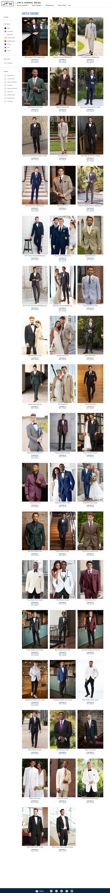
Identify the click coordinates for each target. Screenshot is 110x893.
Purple (9, 44)
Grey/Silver (10, 31)
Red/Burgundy (11, 41)
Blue (8, 47)
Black (8, 28)
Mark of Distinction (12, 88)
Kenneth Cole (10, 98)
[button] (11, 24)
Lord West (10, 101)
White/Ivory (10, 34)
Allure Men (10, 91)
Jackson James (11, 95)
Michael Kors (10, 75)
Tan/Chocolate (11, 38)
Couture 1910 (10, 78)
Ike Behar (9, 85)
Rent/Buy (9, 63)
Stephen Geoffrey (12, 82)
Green (9, 50)
